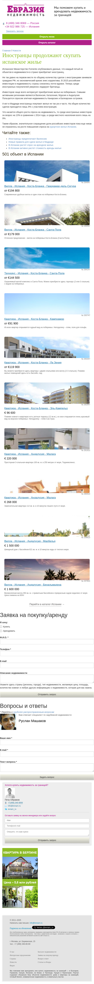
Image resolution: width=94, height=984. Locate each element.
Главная (6, 50)
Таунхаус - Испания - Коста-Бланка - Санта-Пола (34, 273)
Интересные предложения (20, 955)
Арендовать (9, 631)
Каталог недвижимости (47, 952)
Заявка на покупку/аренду (48, 955)
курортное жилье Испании (63, 127)
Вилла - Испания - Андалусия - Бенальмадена (32, 584)
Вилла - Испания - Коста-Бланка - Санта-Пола (32, 229)
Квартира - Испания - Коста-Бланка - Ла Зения (32, 362)
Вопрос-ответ (43, 959)
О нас (12, 952)
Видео (12, 965)
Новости (16, 50)
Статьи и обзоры (44, 962)
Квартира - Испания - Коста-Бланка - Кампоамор (34, 319)
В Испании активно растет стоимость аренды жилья (35, 148)
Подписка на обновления (21, 928)
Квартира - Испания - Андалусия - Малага (30, 454)
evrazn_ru (12, 809)
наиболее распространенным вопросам (33, 712)
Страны (13, 959)
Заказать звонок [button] (15, 31)
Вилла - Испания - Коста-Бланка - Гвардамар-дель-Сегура (40, 186)
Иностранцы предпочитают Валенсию (28, 139)
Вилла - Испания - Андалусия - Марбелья (29, 541)
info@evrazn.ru (14, 806)
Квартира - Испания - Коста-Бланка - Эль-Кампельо (36, 408)
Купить (6, 626)
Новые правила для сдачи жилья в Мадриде (31, 142)
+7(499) (15, 803)
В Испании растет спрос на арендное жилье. (31, 145)
